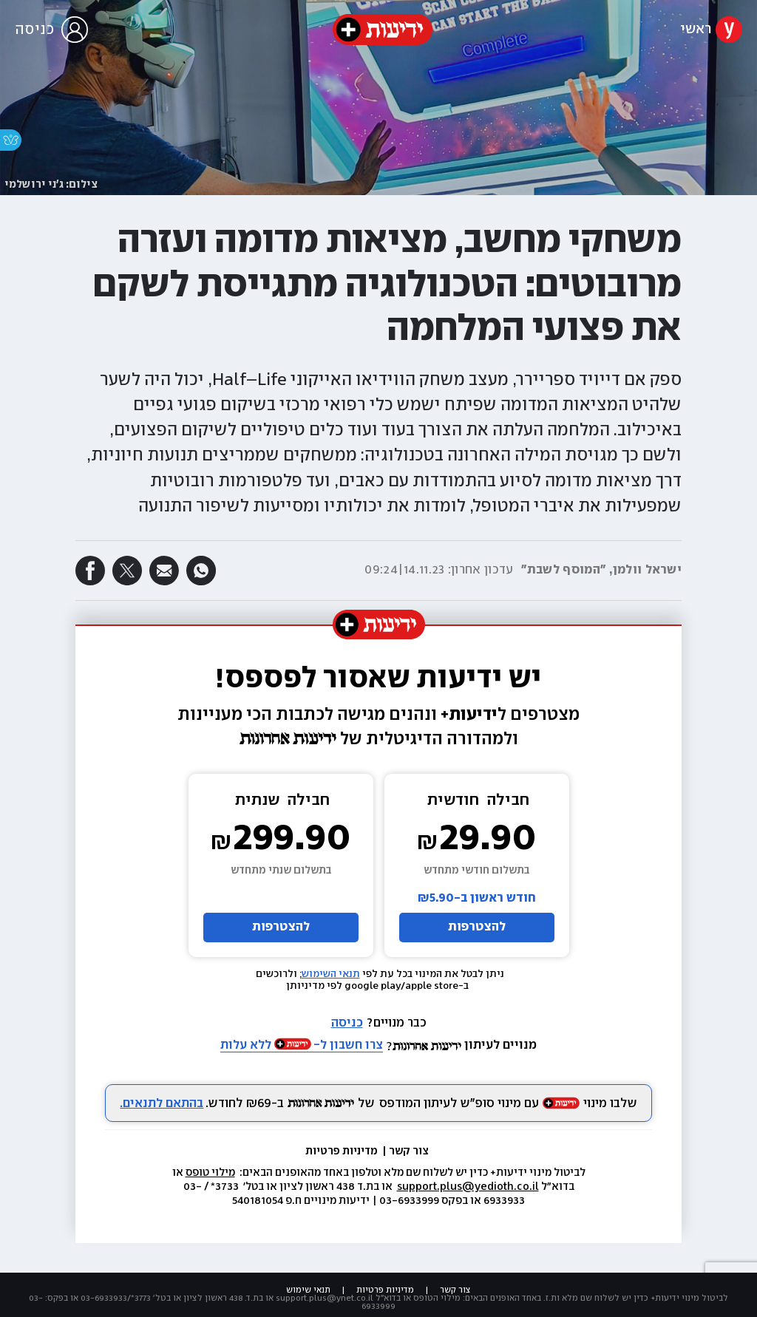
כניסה (347, 1023)
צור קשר (409, 1151)
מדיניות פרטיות (342, 1151)
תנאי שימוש (308, 1290)
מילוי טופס (210, 1173)
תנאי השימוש (331, 974)
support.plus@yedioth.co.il (468, 1187)
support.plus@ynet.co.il (324, 1298)
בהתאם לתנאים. (161, 1103)
